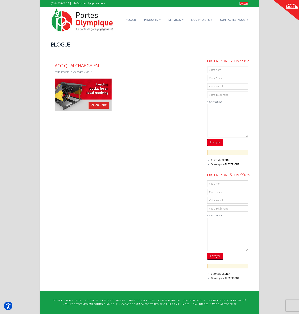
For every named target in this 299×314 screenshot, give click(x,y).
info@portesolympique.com (88, 3)
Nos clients (73, 300)
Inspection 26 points (142, 300)
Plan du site (200, 304)
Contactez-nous (194, 300)
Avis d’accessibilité (224, 304)
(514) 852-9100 (60, 3)
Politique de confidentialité (227, 300)
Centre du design (113, 300)
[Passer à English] (244, 3)
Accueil (58, 300)
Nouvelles (92, 300)
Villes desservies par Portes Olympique (91, 304)
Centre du (220, 160)
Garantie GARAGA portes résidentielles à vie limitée (155, 304)
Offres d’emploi (169, 300)
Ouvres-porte (225, 164)
